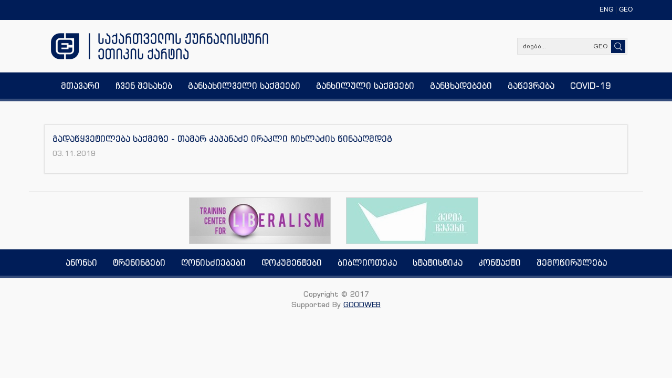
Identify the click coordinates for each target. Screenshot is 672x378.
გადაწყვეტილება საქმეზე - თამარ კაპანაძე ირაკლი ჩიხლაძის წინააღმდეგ (222, 138)
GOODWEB (362, 304)
